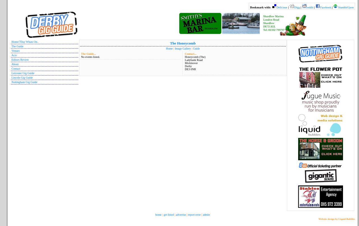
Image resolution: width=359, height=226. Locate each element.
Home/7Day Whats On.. (24, 41)
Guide (196, 48)
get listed (169, 214)
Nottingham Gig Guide (24, 82)
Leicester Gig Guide (22, 73)
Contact (15, 68)
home (158, 214)
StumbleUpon (346, 7)
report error (194, 214)
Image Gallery (183, 48)
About (15, 64)
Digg (297, 7)
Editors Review (20, 59)
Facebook (325, 7)
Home (169, 48)
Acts (14, 55)
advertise (181, 214)
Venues (15, 50)
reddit (310, 7)
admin (206, 214)
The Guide (17, 46)
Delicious (282, 7)
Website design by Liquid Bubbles (336, 219)
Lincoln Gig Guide (22, 77)
